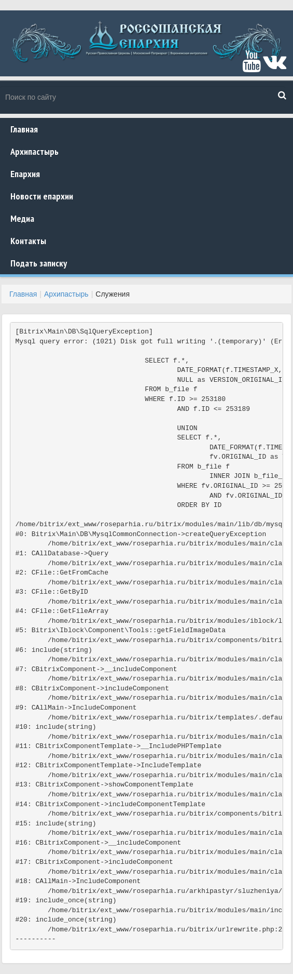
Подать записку (38, 263)
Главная (24, 129)
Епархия (25, 174)
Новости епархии (41, 196)
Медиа (22, 218)
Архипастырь (34, 151)
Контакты (28, 241)
